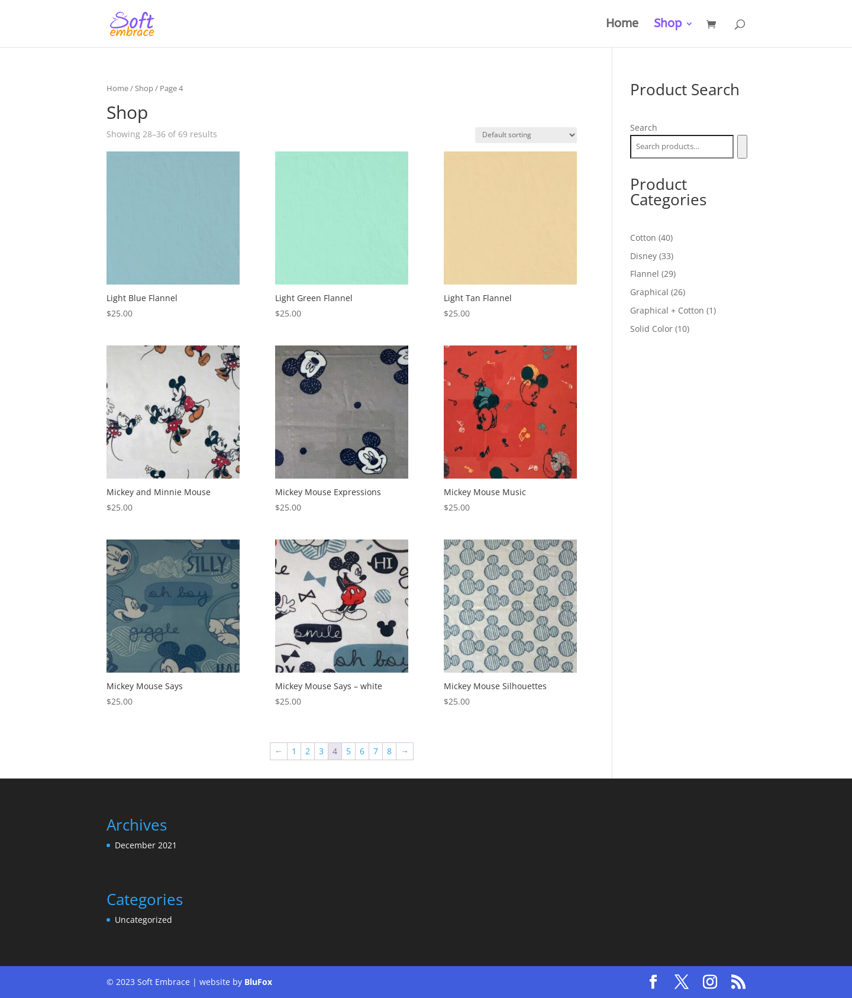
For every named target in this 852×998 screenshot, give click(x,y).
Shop (668, 25)
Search (643, 127)
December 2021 (146, 845)
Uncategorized (143, 919)
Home (622, 25)
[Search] (742, 147)
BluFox (258, 981)
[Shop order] (526, 135)
